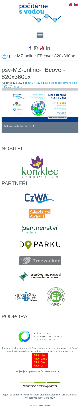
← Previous (7, 87)
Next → (18, 87)
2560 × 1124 (35, 83)
